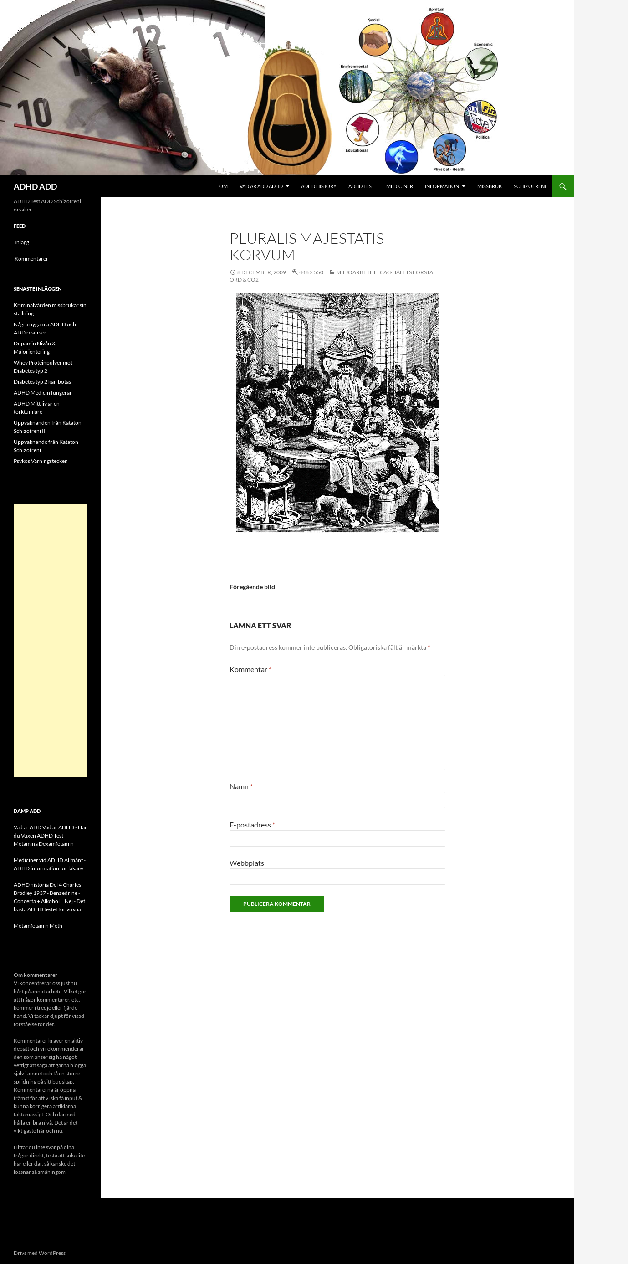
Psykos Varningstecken (41, 460)
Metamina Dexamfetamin (44, 843)
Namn (241, 786)
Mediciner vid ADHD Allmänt (48, 860)
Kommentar (250, 669)
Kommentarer (31, 258)
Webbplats (247, 862)
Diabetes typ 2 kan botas (42, 381)
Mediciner (399, 186)
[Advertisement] (50, 640)
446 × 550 (311, 272)
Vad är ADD (27, 827)
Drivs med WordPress (40, 1252)
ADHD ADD (35, 186)
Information (442, 186)
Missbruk (489, 186)
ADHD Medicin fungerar (43, 392)
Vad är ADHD (58, 827)
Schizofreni (530, 186)
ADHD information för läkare (48, 868)
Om (223, 186)
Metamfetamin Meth (38, 925)
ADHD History (319, 186)
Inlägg (22, 242)
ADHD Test (361, 186)
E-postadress (252, 824)
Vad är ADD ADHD (261, 186)
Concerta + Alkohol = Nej (43, 901)
